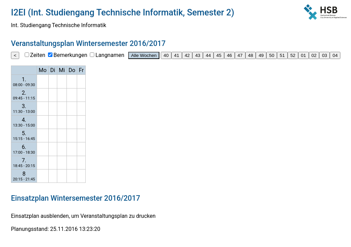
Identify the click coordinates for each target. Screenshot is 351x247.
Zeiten (37, 55)
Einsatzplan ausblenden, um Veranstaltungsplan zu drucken (83, 216)
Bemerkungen (70, 55)
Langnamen (109, 55)
